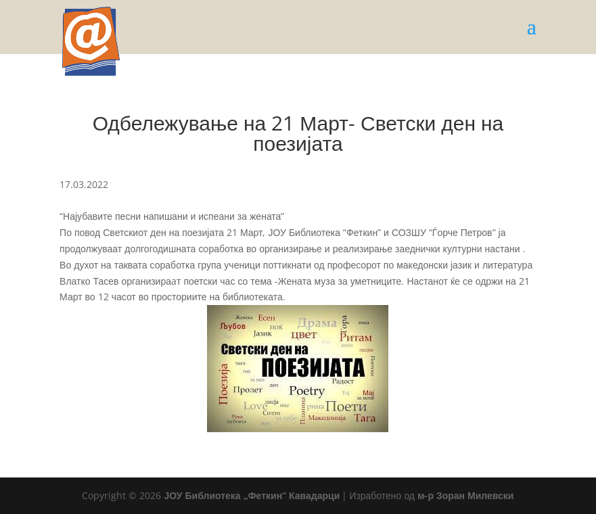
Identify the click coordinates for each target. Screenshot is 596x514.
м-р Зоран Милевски (465, 495)
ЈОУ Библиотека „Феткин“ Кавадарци (252, 495)
